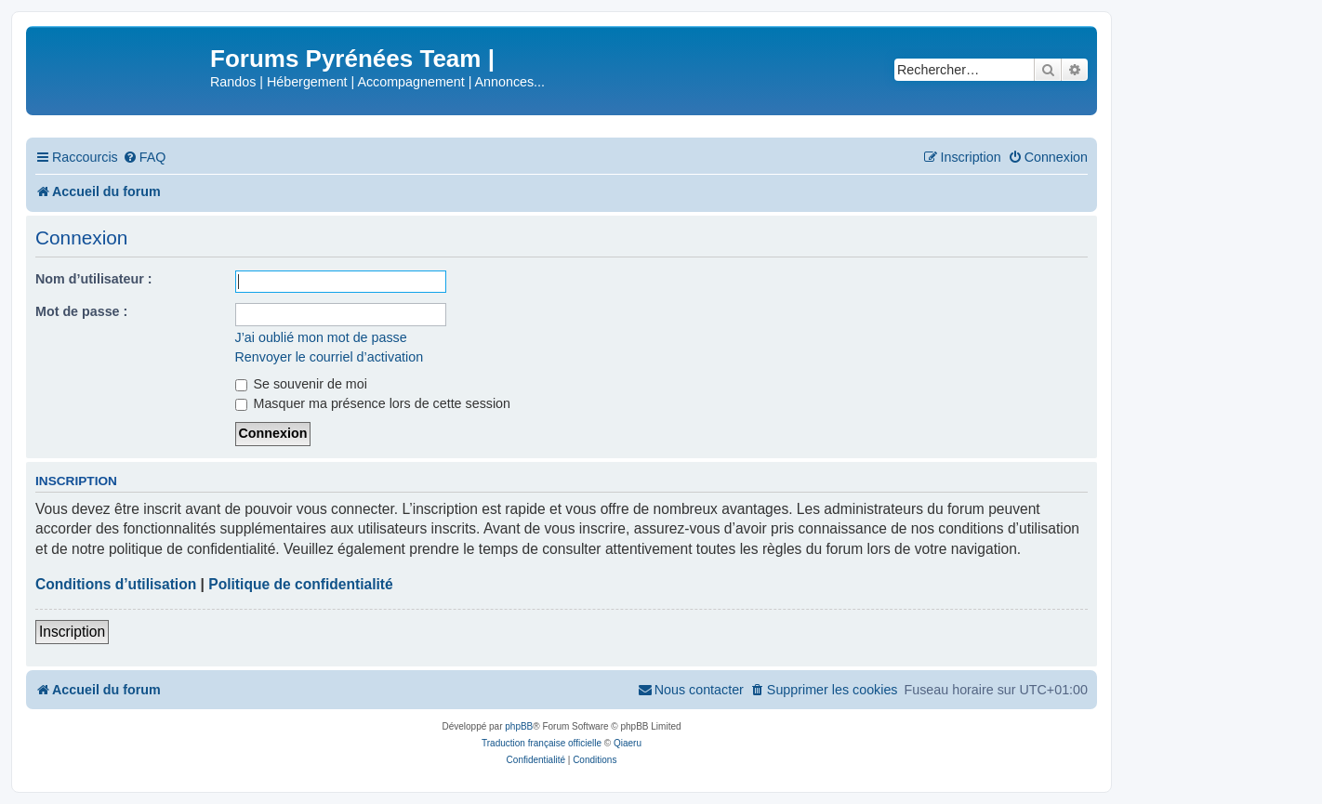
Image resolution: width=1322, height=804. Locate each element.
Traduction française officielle (542, 743)
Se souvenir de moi (301, 383)
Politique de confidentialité (300, 584)
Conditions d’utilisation (115, 584)
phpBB (519, 726)
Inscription (72, 631)
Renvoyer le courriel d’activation (329, 356)
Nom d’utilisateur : (93, 278)
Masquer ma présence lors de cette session (373, 403)
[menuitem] (144, 157)
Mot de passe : (81, 311)
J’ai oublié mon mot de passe (321, 337)
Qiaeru (627, 743)
